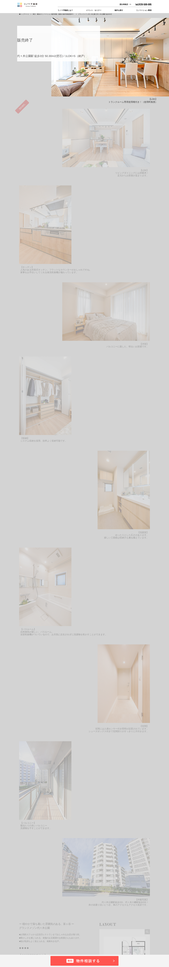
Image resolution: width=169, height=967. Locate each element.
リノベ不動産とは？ (65, 10)
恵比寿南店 (124, 4)
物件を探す (119, 10)
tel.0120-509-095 (143, 4)
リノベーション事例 (143, 10)
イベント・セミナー (93, 10)
